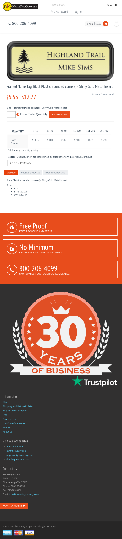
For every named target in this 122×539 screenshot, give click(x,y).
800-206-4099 (38, 268)
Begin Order (59, 114)
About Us (7, 431)
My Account (59, 11)
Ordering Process (30, 172)
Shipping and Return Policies (18, 406)
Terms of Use (10, 419)
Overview (11, 172)
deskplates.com (15, 446)
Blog (5, 402)
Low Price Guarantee (14, 423)
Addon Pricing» (20, 163)
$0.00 (98, 23)
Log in (77, 11)
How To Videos (13, 505)
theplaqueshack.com (17, 459)
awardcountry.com (16, 450)
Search (112, 5)
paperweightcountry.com (19, 455)
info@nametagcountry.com (24, 494)
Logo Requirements (55, 172)
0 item (90, 24)
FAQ (5, 414)
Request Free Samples (15, 410)
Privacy (7, 427)
